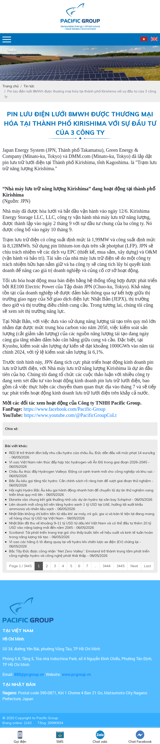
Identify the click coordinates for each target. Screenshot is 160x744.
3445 (120, 566)
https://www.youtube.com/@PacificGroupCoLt (70, 415)
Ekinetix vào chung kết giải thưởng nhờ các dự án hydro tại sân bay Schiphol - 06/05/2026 (80, 499)
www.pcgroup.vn (77, 674)
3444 (107, 566)
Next (134, 566)
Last (147, 566)
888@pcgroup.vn (29, 674)
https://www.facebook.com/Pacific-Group (64, 409)
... (95, 566)
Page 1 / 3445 (20, 566)
